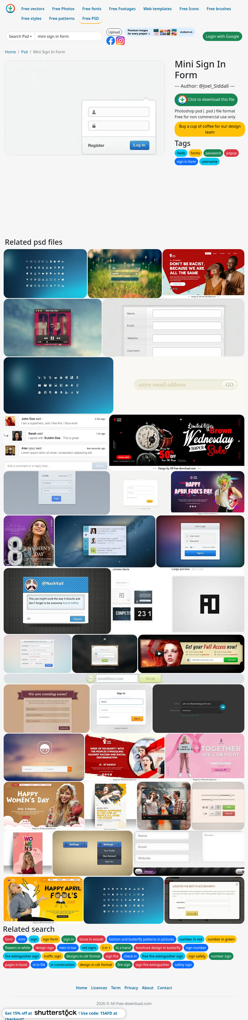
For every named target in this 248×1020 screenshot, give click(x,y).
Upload (114, 32)
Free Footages (122, 8)
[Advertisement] (124, 200)
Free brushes (219, 8)
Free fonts (91, 8)
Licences (99, 987)
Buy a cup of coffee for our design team (210, 129)
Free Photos (63, 8)
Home (10, 52)
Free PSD (90, 18)
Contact (164, 987)
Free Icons (189, 8)
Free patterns (62, 18)
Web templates (157, 8)
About (147, 987)
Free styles (31, 18)
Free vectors (32, 8)
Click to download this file (206, 99)
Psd (24, 52)
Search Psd (19, 36)
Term (116, 987)
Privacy (131, 987)
